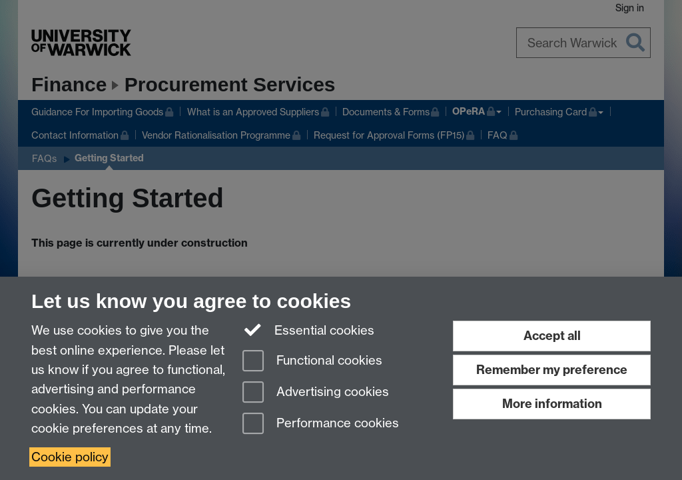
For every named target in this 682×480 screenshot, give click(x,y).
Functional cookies (312, 361)
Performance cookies (320, 424)
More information (552, 403)
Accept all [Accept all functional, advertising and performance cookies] (552, 335)
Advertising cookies (315, 393)
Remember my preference (551, 369)
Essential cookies (308, 329)
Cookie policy (70, 457)
